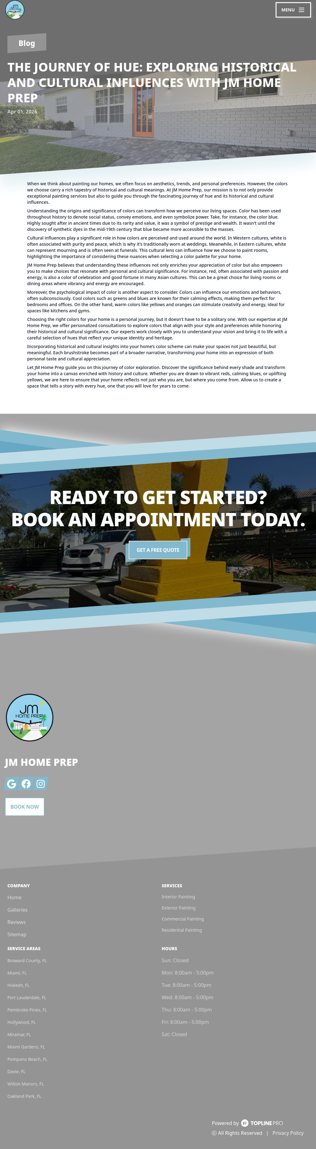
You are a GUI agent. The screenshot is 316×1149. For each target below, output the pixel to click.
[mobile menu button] (293, 10)
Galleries (17, 909)
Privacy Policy (288, 1133)
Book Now (24, 806)
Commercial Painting (183, 919)
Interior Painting (178, 897)
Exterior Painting (179, 908)
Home (14, 897)
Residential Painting (182, 930)
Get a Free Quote (158, 550)
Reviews (16, 922)
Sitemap (17, 934)
